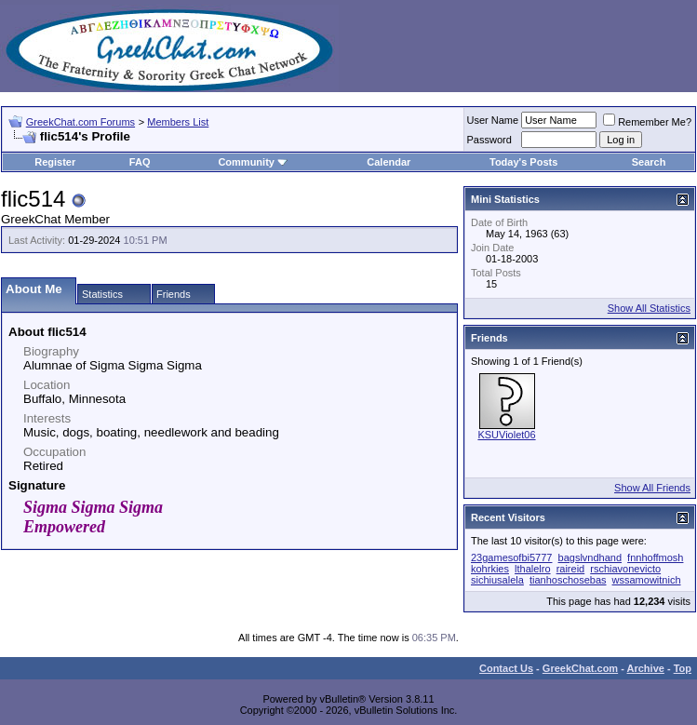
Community (253, 162)
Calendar (388, 162)
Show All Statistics (649, 308)
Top (682, 668)
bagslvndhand (590, 557)
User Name (493, 120)
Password (489, 139)
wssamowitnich (646, 579)
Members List (177, 122)
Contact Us (506, 668)
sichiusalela (497, 579)
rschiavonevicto (625, 568)
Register (54, 162)
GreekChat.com (580, 668)
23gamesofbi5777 (511, 557)
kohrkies (490, 568)
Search (649, 162)
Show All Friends (652, 487)
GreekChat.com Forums (80, 122)
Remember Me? (647, 122)
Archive (645, 668)
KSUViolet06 (506, 434)
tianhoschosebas (568, 579)
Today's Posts (523, 162)
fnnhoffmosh (655, 557)
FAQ (140, 162)
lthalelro (533, 568)
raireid (570, 568)
